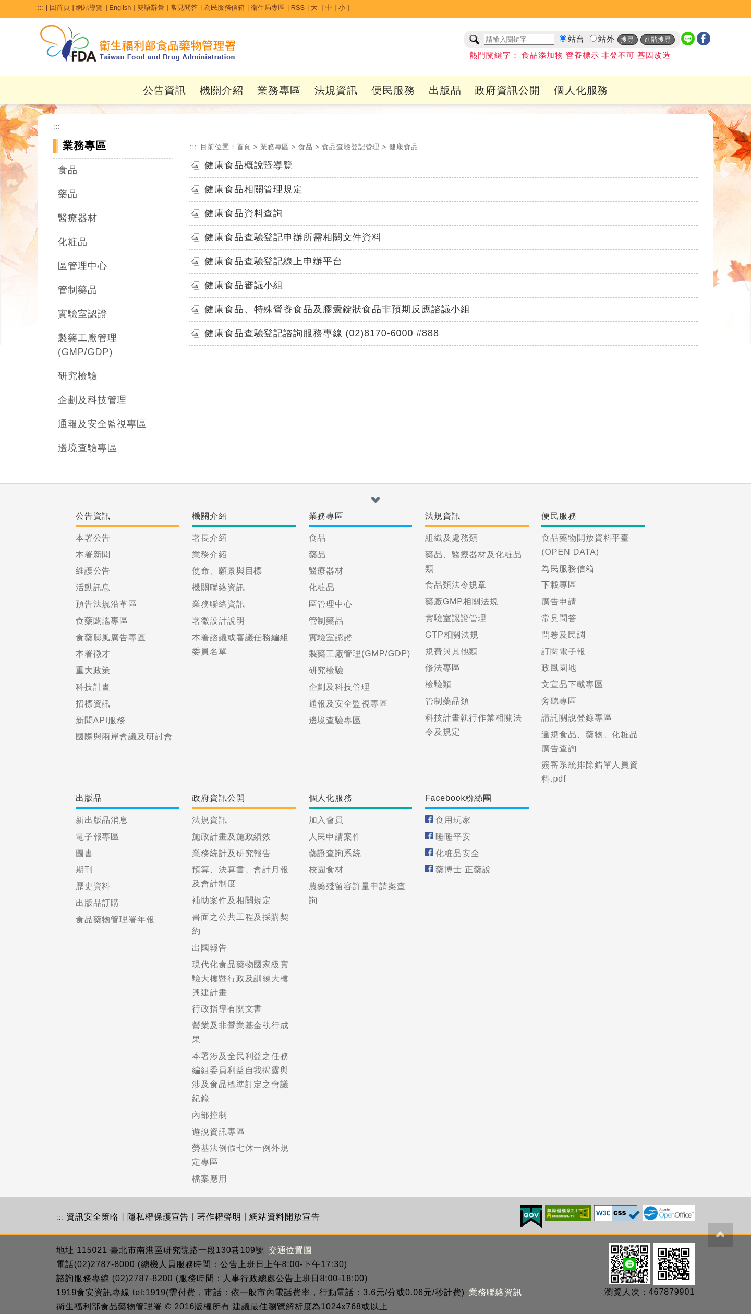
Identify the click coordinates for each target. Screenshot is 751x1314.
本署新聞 (93, 554)
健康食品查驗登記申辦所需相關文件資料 (293, 237)
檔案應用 (209, 1178)
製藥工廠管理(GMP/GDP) (87, 345)
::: (40, 7)
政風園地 (559, 667)
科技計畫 (93, 687)
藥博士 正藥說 (463, 869)
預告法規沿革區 (106, 604)
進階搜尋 (657, 39)
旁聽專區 (559, 701)
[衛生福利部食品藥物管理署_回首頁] (138, 43)
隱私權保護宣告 (158, 1216)
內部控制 (209, 1115)
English (120, 7)
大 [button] (315, 7)
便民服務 (393, 90)
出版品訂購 (98, 902)
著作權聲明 (219, 1216)
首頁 (244, 147)
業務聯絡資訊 (218, 604)
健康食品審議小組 (243, 285)
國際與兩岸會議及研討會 (124, 736)
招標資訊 (93, 703)
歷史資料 (93, 886)
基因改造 (654, 55)
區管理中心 (82, 266)
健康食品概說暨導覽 (248, 165)
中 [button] (328, 7)
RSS (298, 7)
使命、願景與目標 (227, 570)
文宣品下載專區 (572, 684)
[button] (375, 500)
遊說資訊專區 (218, 1131)
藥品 (68, 194)
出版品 (445, 90)
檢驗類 (438, 684)
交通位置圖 (291, 1250)
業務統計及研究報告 (231, 853)
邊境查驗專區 (87, 448)
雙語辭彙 (150, 7)
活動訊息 (93, 587)
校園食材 (326, 869)
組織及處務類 (451, 537)
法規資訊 (336, 90)
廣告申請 (559, 601)
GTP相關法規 (452, 634)
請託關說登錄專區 (576, 717)
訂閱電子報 (563, 651)
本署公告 (93, 537)
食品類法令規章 (456, 584)
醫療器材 (78, 218)
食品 (68, 170)
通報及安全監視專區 (102, 424)
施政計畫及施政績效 (231, 836)
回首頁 (60, 7)
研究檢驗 (78, 376)
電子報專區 (98, 836)
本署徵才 (93, 653)
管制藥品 (78, 290)
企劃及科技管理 (92, 400)
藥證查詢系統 (335, 853)
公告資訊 (165, 90)
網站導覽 (89, 7)
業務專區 (279, 90)
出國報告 (209, 947)
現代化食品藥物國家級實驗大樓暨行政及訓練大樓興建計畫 (240, 978)
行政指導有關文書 (227, 1008)
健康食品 (403, 147)
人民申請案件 (335, 836)
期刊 (84, 869)
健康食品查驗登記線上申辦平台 (273, 261)
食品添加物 (542, 55)
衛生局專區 (268, 7)
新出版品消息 (102, 820)
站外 (606, 39)
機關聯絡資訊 (218, 587)
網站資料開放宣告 (284, 1216)
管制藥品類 (447, 701)
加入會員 (326, 820)
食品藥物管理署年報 (115, 919)
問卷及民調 (563, 634)
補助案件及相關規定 (231, 900)
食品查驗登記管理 (351, 147)
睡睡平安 (453, 836)
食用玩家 (453, 820)
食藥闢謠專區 (102, 620)
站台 (576, 39)
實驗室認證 (82, 314)
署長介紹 (209, 537)
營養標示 (582, 55)
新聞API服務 (101, 720)
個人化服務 (581, 90)
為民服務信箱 (224, 7)
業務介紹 (209, 554)
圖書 (84, 853)
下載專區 (559, 584)
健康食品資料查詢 (243, 213)
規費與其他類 (451, 651)
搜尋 (627, 39)
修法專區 (443, 667)
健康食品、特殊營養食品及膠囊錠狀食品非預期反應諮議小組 (337, 309)
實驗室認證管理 (456, 618)
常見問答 (184, 7)
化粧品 (73, 242)
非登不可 (618, 55)
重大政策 (93, 670)
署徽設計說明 (218, 620)
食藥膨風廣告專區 (111, 637)
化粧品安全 (457, 853)
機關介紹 (222, 90)
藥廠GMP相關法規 (462, 601)
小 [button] (341, 7)
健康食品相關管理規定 (253, 189)
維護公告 (93, 570)
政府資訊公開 (507, 90)
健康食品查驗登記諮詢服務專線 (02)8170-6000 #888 (321, 333)
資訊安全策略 (92, 1216)
